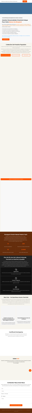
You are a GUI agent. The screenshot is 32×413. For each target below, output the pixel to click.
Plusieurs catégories (16, 280)
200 (23, 244)
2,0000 (23, 250)
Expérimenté (16, 271)
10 (8, 244)
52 (8, 250)
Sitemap (24, 410)
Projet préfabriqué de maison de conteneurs (23, 318)
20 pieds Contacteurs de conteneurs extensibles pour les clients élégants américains (8, 319)
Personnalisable (16, 289)
